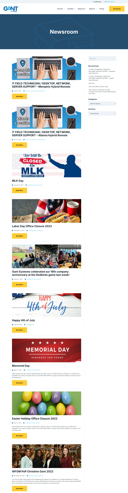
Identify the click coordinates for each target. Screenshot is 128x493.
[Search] (90, 58)
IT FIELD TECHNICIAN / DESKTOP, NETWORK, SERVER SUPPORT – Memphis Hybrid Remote (102, 71)
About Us (93, 9)
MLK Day (91, 83)
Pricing (101, 9)
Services (61, 9)
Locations (71, 9)
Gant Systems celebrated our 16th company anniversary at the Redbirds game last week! (102, 91)
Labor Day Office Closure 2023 (98, 86)
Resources (82, 9)
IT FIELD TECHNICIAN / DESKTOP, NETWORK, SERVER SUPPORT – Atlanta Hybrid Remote (101, 78)
